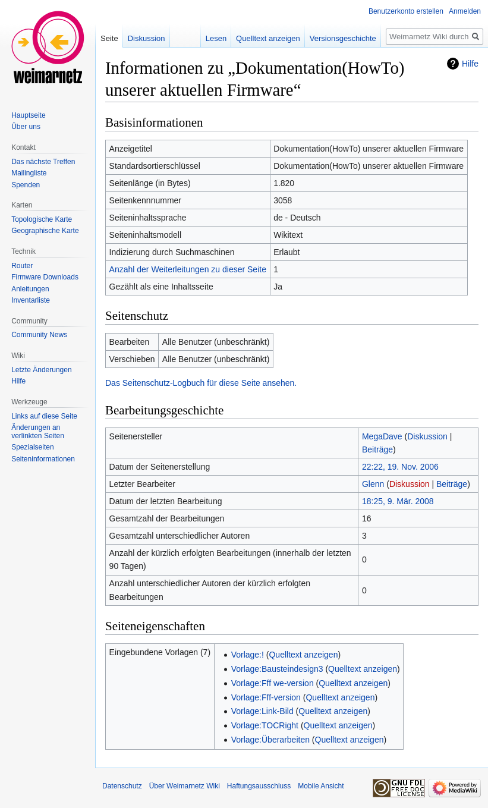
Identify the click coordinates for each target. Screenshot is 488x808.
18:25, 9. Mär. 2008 (398, 501)
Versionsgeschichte (343, 38)
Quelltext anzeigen (303, 654)
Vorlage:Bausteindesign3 (277, 669)
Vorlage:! (247, 654)
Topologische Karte (41, 219)
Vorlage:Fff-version (266, 697)
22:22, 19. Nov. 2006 (400, 466)
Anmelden (465, 11)
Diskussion (427, 436)
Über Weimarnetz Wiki (184, 786)
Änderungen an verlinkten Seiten (37, 431)
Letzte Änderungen (41, 370)
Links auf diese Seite (44, 416)
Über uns (25, 126)
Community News (39, 335)
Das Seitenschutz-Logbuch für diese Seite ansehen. (201, 383)
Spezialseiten (32, 447)
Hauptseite (28, 115)
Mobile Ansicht (321, 786)
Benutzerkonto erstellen (406, 11)
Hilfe (470, 63)
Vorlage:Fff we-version (272, 683)
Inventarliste (30, 300)
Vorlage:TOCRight (264, 725)
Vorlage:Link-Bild (262, 711)
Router (22, 266)
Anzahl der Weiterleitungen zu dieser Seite (187, 269)
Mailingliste (28, 173)
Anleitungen (30, 289)
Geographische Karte (44, 231)
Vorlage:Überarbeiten (270, 739)
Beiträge (377, 449)
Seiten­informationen (43, 459)
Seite (109, 38)
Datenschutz (122, 786)
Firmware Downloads (44, 277)
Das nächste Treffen (43, 162)
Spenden (25, 185)
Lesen (216, 38)
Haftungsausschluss (259, 786)
